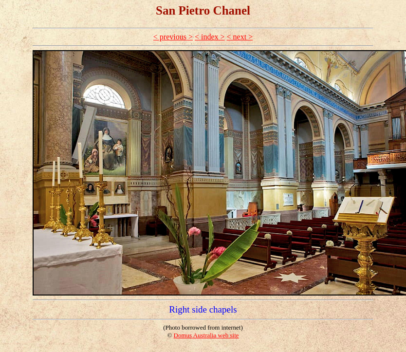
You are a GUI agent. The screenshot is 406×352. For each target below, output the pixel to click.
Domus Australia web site (206, 335)
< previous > (173, 37)
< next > (240, 37)
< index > (210, 37)
